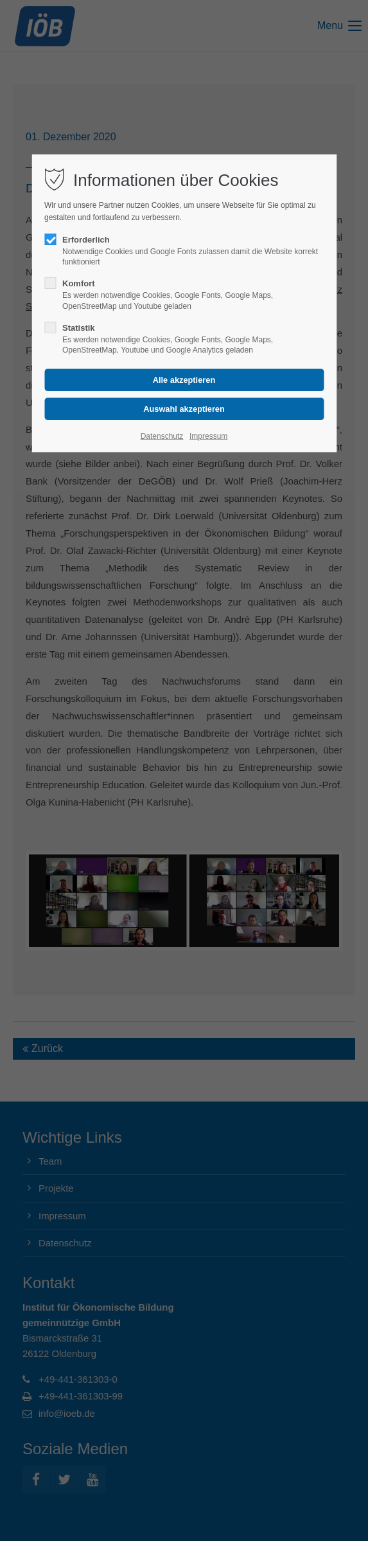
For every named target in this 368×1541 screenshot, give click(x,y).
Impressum (208, 436)
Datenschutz (162, 436)
